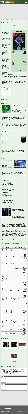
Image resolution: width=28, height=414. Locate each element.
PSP (14, 311)
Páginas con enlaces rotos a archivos (12, 369)
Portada (2, 377)
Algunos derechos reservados (23, 411)
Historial (15, 19)
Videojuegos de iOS (5, 372)
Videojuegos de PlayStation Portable (18, 371)
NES (17, 65)
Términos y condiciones (5, 411)
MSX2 (19, 65)
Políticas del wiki (3, 382)
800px (14, 25)
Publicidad (3, 412)
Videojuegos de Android (13, 372)
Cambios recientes (3, 378)
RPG (19, 369)
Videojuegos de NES (15, 370)
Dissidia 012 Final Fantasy (12, 82)
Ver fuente (11, 19)
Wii (13, 321)
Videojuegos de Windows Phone (7, 373)
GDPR (11, 411)
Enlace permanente (3, 389)
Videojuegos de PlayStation (6, 371)
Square (25, 51)
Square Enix (20, 297)
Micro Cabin (20, 256)
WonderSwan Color (23, 65)
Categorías (3, 369)
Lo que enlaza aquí (3, 385)
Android (14, 333)
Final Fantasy (4, 45)
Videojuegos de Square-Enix (6, 370)
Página (3, 19)
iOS (13, 325)
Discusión (6, 19)
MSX (14, 256)
